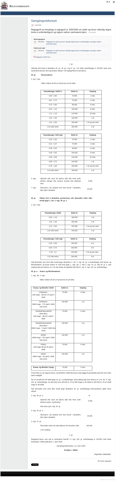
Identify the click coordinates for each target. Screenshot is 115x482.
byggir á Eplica (107, 479)
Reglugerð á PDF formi (43, 57)
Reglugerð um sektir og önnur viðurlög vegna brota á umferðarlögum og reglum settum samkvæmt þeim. (73, 43)
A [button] (107, 2)
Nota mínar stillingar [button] (114, 2)
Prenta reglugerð (105, 461)
